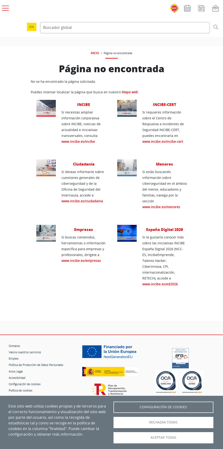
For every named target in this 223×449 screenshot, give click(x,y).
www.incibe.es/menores (161, 207)
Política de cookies (20, 390)
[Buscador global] (125, 27)
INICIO (95, 53)
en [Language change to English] (32, 27)
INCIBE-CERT (164, 104)
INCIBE (83, 104)
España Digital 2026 (164, 229)
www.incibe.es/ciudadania (82, 201)
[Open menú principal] (5, 7)
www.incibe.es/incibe (78, 141)
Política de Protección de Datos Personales (36, 365)
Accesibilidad (17, 378)
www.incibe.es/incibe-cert (162, 141)
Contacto (14, 346)
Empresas (83, 229)
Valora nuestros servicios (25, 352)
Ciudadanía (83, 164)
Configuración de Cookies (163, 407)
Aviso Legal (16, 371)
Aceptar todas (163, 437)
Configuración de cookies (25, 384)
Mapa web (130, 92)
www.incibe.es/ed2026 (160, 284)
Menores (164, 164)
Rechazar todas (163, 422)
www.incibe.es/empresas (81, 260)
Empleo (14, 358)
